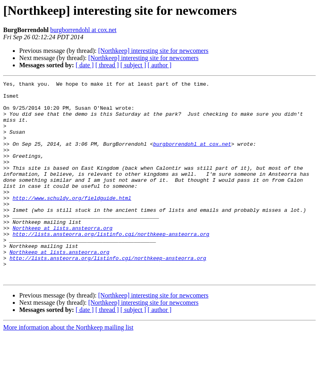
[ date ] (85, 65)
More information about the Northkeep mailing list (68, 367)
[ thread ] (107, 65)
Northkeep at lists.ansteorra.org (62, 257)
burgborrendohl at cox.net (83, 29)
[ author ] (160, 65)
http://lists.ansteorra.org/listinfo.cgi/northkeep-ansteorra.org (110, 265)
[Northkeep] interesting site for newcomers (153, 50)
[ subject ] (133, 65)
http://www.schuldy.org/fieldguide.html (71, 221)
